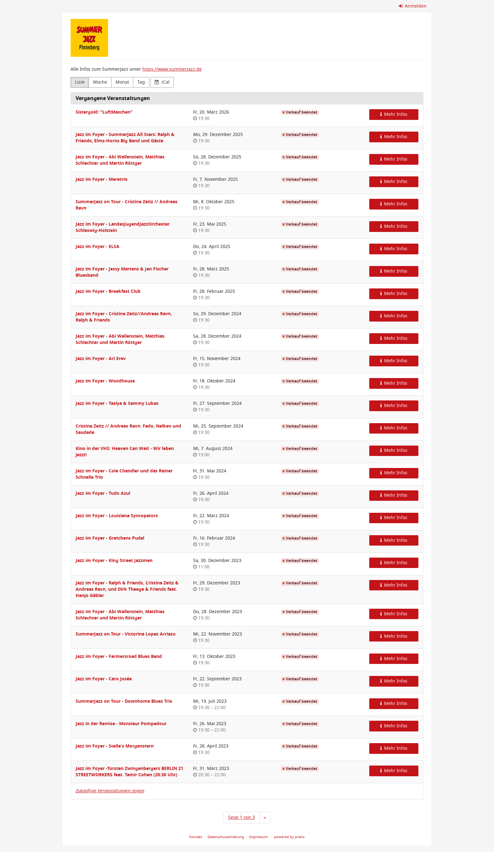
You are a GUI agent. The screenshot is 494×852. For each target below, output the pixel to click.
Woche (100, 82)
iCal (162, 82)
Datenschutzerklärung (226, 836)
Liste (80, 82)
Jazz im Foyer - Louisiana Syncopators (117, 515)
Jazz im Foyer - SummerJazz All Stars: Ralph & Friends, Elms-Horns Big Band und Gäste (125, 137)
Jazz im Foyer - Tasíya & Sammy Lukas (117, 403)
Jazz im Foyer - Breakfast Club (108, 291)
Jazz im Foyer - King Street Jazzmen (114, 560)
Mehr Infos (394, 114)
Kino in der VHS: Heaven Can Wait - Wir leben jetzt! (125, 451)
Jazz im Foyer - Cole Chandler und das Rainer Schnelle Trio (124, 474)
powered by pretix (289, 836)
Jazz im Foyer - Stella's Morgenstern (115, 746)
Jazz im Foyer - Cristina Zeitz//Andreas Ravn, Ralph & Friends (124, 317)
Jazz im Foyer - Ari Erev (101, 358)
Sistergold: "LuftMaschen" (104, 112)
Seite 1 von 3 (241, 817)
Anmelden (413, 6)
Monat (122, 82)
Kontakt (195, 836)
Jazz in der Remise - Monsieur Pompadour (121, 723)
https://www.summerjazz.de (172, 69)
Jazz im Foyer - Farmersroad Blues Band (119, 656)
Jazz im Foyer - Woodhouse (105, 381)
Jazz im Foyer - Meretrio (102, 179)
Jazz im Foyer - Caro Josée (104, 679)
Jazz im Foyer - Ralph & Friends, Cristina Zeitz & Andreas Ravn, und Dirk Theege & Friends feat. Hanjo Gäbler (127, 589)
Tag (141, 82)
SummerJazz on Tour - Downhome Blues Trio (124, 701)
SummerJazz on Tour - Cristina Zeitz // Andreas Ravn (126, 204)
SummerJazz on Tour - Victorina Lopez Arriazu (125, 634)
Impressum (258, 836)
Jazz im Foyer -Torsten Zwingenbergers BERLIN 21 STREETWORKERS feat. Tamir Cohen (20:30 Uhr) (129, 771)
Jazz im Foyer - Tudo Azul (103, 493)
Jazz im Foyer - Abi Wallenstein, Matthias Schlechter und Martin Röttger (120, 160)
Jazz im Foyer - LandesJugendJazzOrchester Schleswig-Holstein (122, 227)
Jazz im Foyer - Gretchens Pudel (110, 538)
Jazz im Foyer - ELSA (97, 246)
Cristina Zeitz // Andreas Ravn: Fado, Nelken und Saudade (128, 429)
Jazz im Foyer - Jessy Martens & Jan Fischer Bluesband (122, 272)
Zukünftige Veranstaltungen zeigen (110, 791)
